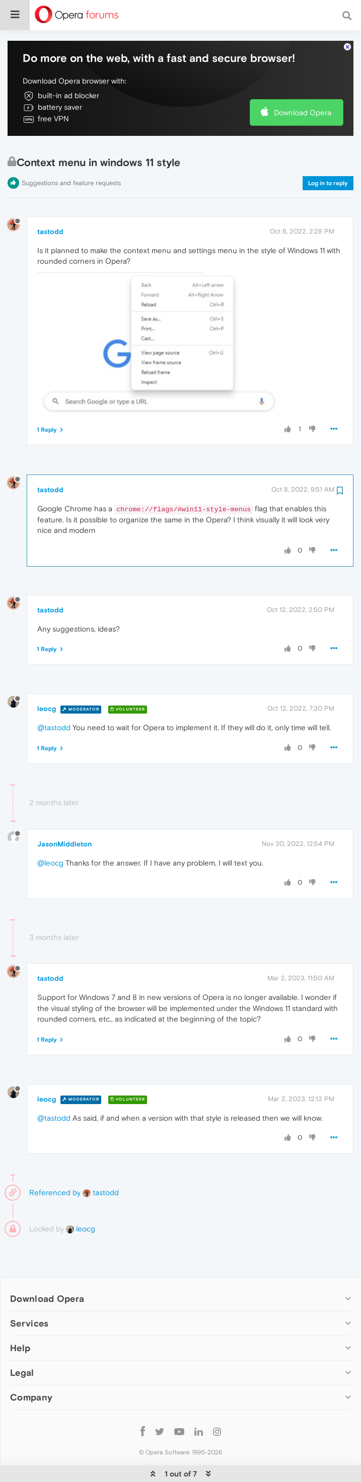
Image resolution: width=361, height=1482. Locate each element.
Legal (22, 1342)
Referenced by (55, 1161)
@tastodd (53, 696)
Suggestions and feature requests (71, 152)
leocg (46, 678)
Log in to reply (328, 152)
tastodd (50, 201)
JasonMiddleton (64, 813)
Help (20, 1317)
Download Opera (302, 81)
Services (29, 1292)
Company (31, 1366)
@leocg (50, 832)
